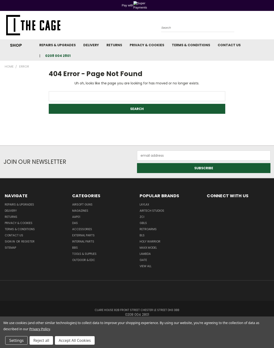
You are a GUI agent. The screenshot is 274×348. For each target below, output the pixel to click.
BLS (142, 235)
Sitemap (10, 248)
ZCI (142, 217)
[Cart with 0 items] (269, 26)
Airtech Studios (152, 211)
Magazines (80, 211)
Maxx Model (148, 248)
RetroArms (148, 229)
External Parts (83, 235)
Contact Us (229, 45)
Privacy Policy (39, 329)
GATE (143, 260)
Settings (16, 340)
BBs (75, 248)
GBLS (143, 223)
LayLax (144, 204)
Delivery (91, 45)
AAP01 (76, 217)
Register (28, 241)
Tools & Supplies (84, 254)
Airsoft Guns (82, 204)
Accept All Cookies (75, 340)
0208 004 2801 (58, 55)
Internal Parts (83, 241)
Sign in (10, 241)
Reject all (41, 340)
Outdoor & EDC (83, 260)
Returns (114, 45)
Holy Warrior (150, 241)
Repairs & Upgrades (57, 45)
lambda (145, 254)
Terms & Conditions (191, 45)
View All (145, 266)
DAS (75, 223)
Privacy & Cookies (147, 45)
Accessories (82, 229)
